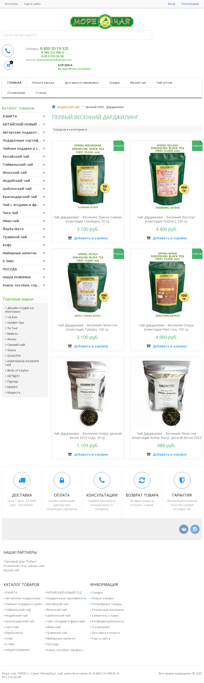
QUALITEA (14, 354)
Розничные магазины (108, 609)
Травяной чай (23, 237)
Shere (11, 348)
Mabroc (12, 332)
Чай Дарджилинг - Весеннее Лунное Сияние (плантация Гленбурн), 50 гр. (88, 220)
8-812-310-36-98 (52, 56)
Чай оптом (164, 82)
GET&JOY (13, 374)
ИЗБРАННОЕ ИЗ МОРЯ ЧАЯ (22, 361)
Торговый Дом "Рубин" (20, 560)
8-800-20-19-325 (54, 48)
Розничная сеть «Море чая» (24, 565)
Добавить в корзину (88, 238)
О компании (16, 93)
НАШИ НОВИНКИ (23, 277)
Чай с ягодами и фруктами (25, 205)
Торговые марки (17, 298)
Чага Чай (23, 213)
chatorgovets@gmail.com (54, 60)
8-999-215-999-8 (52, 52)
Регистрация (190, 4)
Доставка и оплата (106, 632)
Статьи (41, 93)
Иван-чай (23, 221)
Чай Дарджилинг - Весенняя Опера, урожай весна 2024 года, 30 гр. (88, 434)
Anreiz (11, 337)
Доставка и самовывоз (82, 82)
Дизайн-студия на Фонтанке (19, 308)
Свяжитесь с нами (105, 614)
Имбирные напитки (23, 253)
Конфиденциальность (108, 620)
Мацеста (13, 391)
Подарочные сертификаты (25, 140)
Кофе (23, 245)
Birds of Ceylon (18, 369)
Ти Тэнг (12, 326)
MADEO (12, 385)
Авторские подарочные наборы (25, 132)
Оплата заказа (43, 82)
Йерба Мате (23, 229)
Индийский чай (23, 181)
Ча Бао (12, 315)
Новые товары (103, 597)
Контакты (11, 4)
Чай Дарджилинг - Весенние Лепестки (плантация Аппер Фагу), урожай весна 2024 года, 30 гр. (166, 436)
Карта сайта (32, 4)
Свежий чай (16, 343)
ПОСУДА (23, 269)
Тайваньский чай (23, 165)
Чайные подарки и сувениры (25, 148)
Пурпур (12, 380)
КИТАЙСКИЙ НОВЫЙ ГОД (24, 124)
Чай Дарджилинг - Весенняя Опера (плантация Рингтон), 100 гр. (166, 327)
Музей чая (138, 82)
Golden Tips (15, 321)
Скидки (114, 82)
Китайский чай (23, 156)
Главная (14, 82)
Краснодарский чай (23, 197)
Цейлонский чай (23, 189)
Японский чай (23, 173)
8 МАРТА (23, 116)
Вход (171, 4)
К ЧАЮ (23, 261)
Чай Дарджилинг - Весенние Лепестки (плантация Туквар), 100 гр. (88, 327)
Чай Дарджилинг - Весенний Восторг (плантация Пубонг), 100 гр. (166, 220)
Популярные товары (107, 603)
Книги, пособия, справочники (25, 285)
